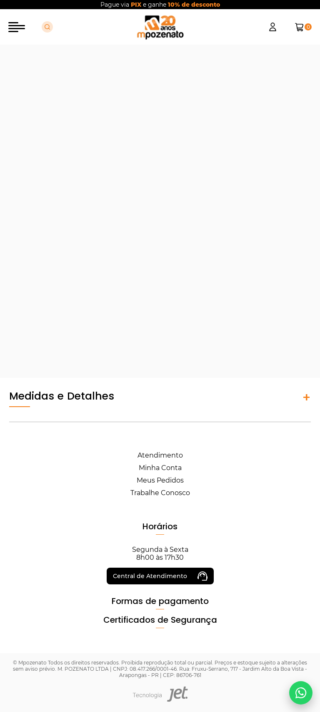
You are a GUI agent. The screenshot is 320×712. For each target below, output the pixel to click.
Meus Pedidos (160, 480)
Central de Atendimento (160, 576)
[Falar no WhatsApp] (300, 692)
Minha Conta (160, 468)
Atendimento (160, 455)
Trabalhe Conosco (160, 493)
